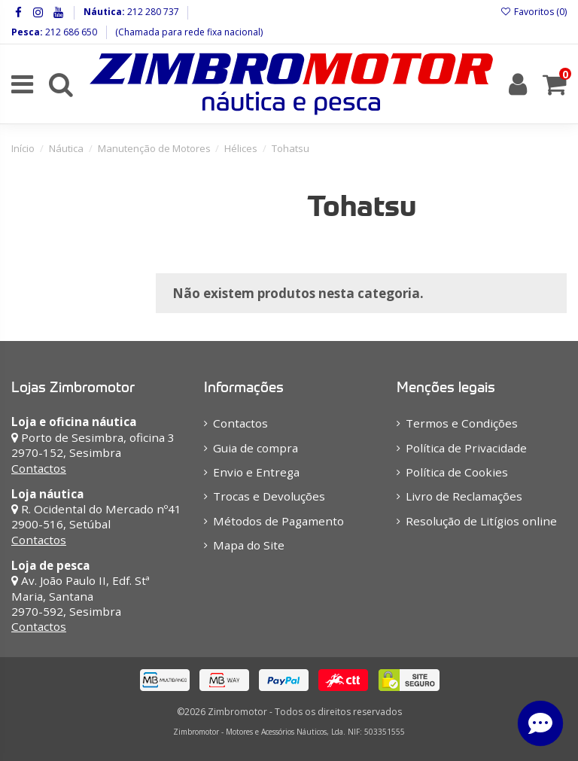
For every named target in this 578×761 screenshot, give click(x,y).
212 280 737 (152, 11)
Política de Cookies (457, 471)
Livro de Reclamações (464, 496)
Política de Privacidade (466, 447)
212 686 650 (70, 32)
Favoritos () (533, 11)
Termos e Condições (462, 423)
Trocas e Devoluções (269, 496)
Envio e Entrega (256, 471)
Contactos (38, 468)
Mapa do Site (248, 544)
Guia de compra (255, 447)
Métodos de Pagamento (278, 520)
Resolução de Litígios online (481, 520)
